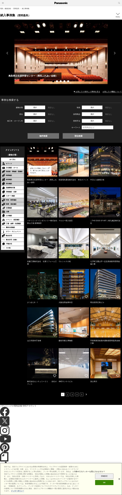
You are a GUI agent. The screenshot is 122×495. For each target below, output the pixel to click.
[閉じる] (119, 486)
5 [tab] (68, 81)
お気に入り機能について (112, 91)
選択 (35, 107)
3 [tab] (61, 81)
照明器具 (16, 8)
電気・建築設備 (5, 8)
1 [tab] (53, 81)
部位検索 (79, 136)
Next (114, 53)
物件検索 (43, 136)
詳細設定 (104, 483)
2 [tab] (57, 81)
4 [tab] (64, 81)
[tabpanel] (61, 53)
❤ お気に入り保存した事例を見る (87, 91)
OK (104, 490)
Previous (7, 53)
